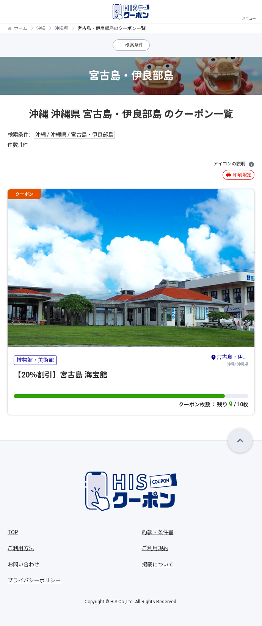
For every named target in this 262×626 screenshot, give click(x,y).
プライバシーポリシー (34, 580)
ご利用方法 (21, 548)
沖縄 (40, 28)
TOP (13, 532)
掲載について (158, 565)
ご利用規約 (155, 548)
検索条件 (134, 44)
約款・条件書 (158, 532)
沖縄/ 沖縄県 (229, 359)
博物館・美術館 (35, 360)
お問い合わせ (23, 565)
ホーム (20, 28)
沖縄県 (61, 28)
